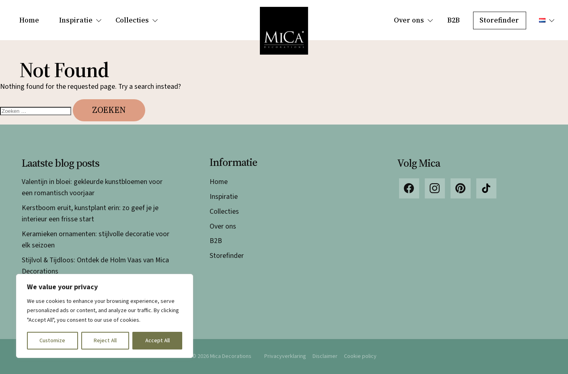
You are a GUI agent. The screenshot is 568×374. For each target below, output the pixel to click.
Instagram (435, 188)
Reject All (105, 341)
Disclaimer (325, 356)
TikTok (486, 188)
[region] (104, 316)
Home (29, 20)
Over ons (409, 20)
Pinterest (461, 188)
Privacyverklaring (285, 356)
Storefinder (499, 20)
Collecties (132, 20)
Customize (52, 341)
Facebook (409, 188)
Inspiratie (76, 20)
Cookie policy (360, 356)
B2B (453, 20)
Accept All (157, 341)
